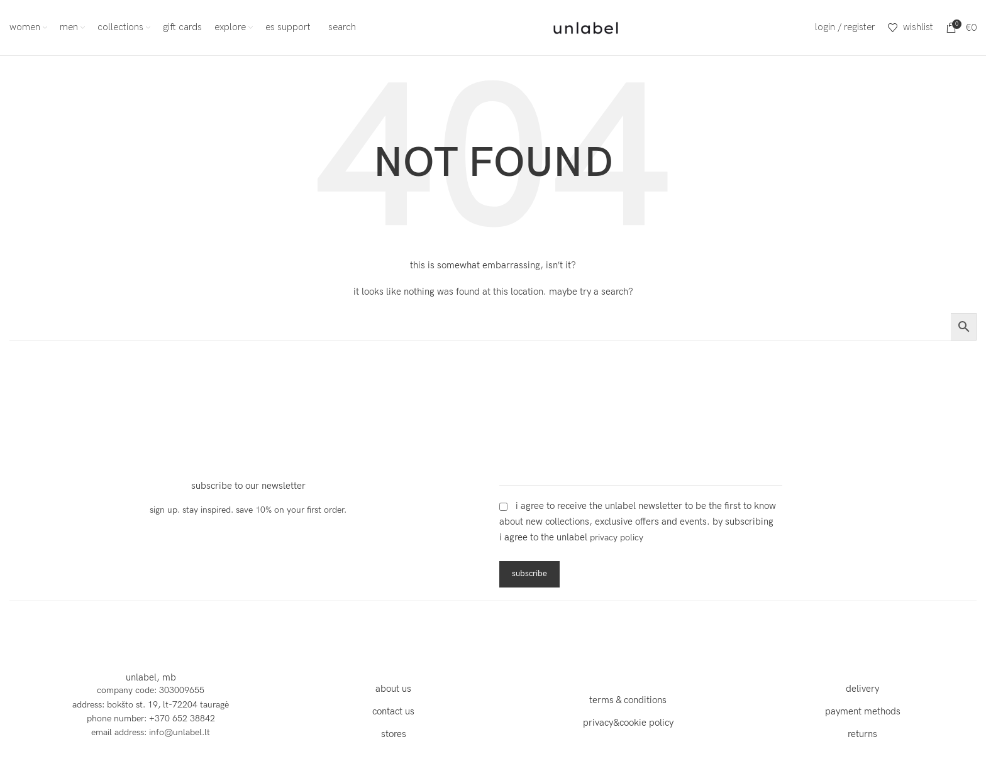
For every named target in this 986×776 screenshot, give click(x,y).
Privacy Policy (616, 538)
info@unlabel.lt (179, 733)
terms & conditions (628, 700)
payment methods (862, 711)
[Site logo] (586, 26)
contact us (393, 711)
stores (393, 734)
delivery (862, 688)
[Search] (339, 27)
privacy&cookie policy (628, 722)
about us (393, 688)
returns (862, 734)
